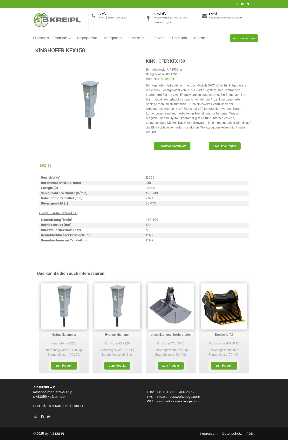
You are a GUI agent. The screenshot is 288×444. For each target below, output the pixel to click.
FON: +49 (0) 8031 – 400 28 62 (171, 392)
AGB (249, 433)
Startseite (41, 38)
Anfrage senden (244, 38)
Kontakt (199, 38)
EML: (152, 396)
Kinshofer (167, 79)
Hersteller (136, 38)
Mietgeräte (113, 38)
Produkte (60, 38)
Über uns (179, 38)
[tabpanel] (144, 211)
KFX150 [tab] (45, 166)
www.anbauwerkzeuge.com (179, 401)
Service (159, 38)
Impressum (209, 433)
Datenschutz (232, 433)
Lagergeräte (87, 38)
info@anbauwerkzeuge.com (179, 396)
